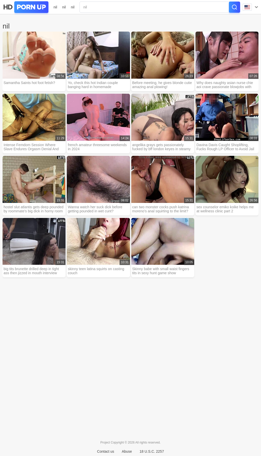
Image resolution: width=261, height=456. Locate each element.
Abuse (127, 451)
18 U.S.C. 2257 (151, 451)
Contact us (105, 451)
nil (55, 7)
